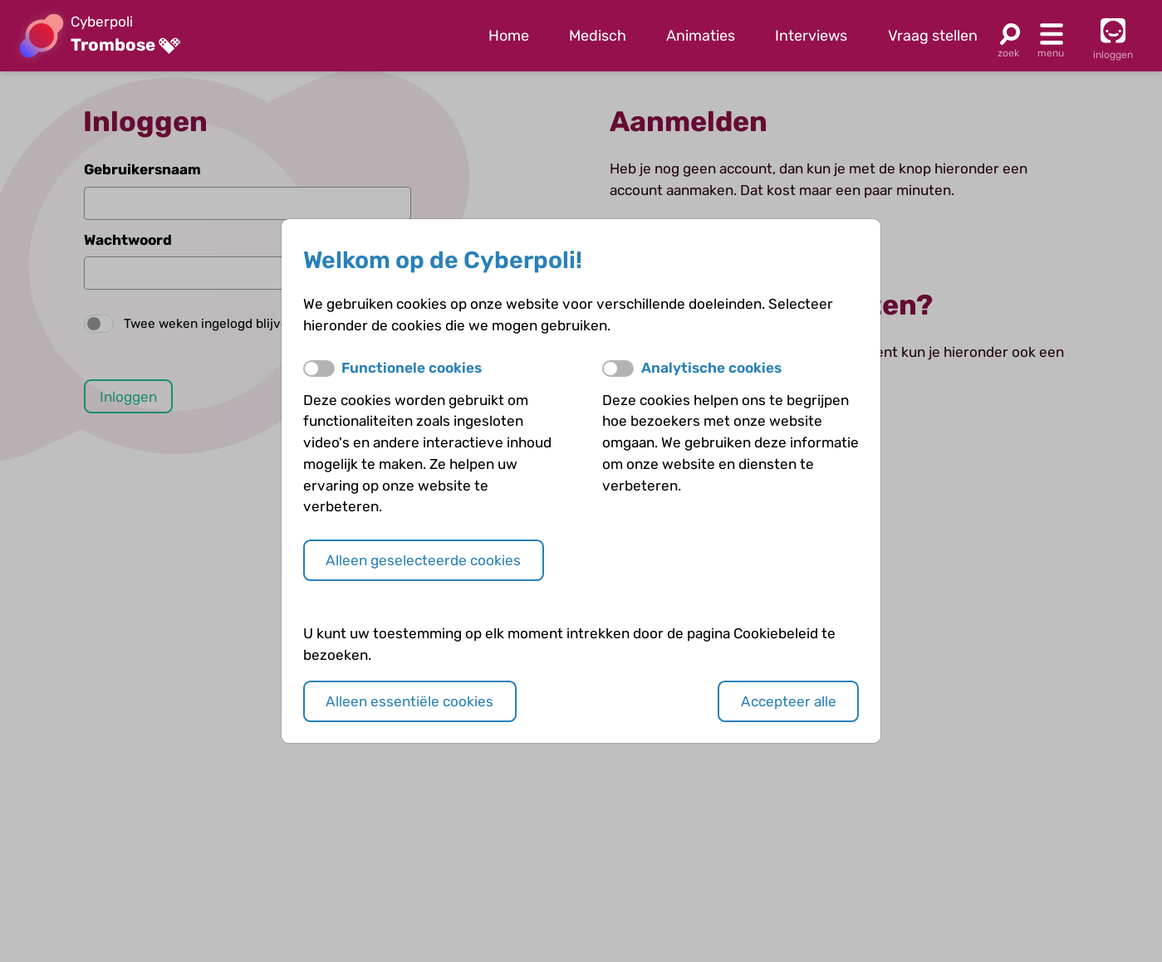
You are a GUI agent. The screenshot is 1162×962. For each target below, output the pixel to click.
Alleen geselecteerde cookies (423, 560)
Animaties (700, 36)
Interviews (811, 36)
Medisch (597, 36)
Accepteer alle (788, 701)
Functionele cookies (411, 367)
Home (508, 36)
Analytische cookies (711, 367)
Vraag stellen (933, 36)
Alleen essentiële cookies (409, 701)
